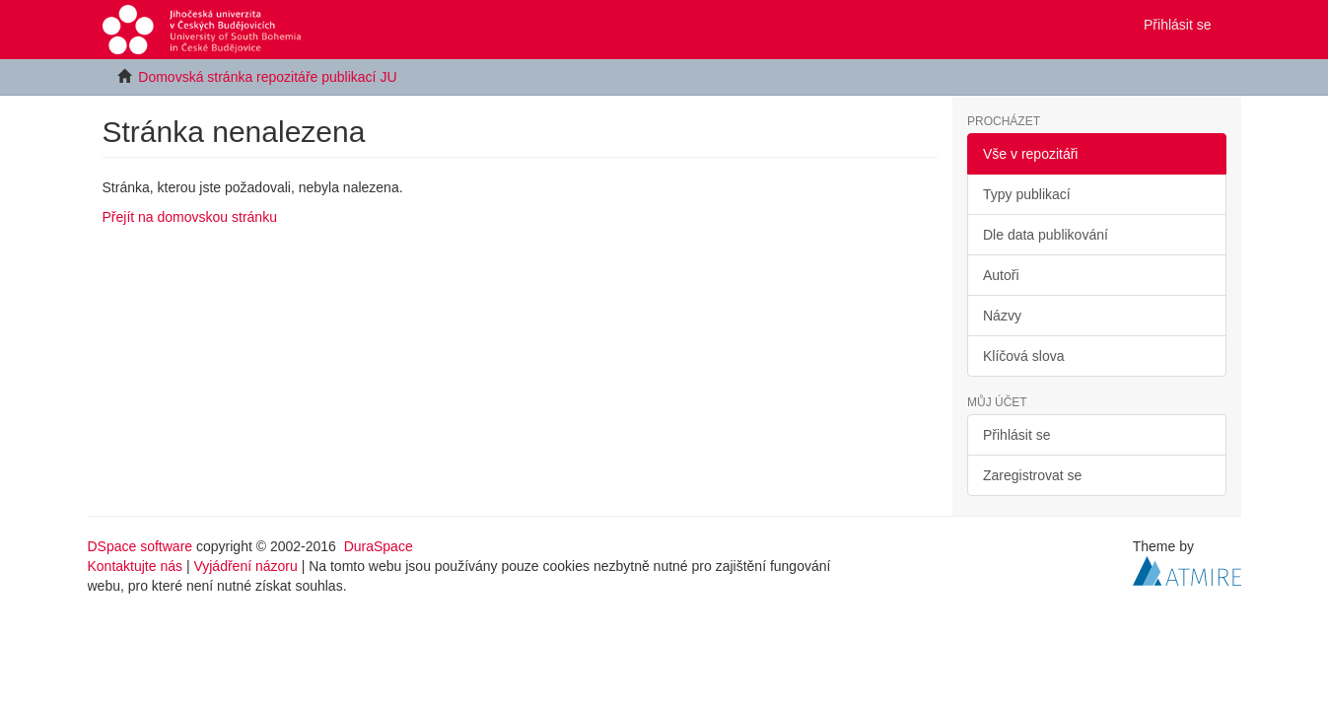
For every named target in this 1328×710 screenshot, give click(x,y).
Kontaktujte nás (135, 566)
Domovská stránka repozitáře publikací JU (267, 77)
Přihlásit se (1016, 435)
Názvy (1002, 315)
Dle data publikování (1045, 235)
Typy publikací (1027, 194)
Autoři (1001, 275)
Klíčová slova (1023, 356)
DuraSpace (378, 546)
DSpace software (140, 546)
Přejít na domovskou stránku (190, 217)
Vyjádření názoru (245, 566)
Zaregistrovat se (1032, 475)
